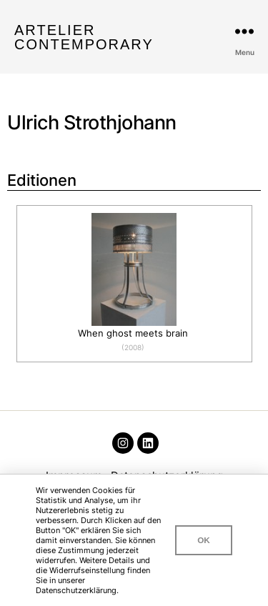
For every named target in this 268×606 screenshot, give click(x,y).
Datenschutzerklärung (76, 590)
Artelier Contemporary (84, 37)
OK (203, 540)
